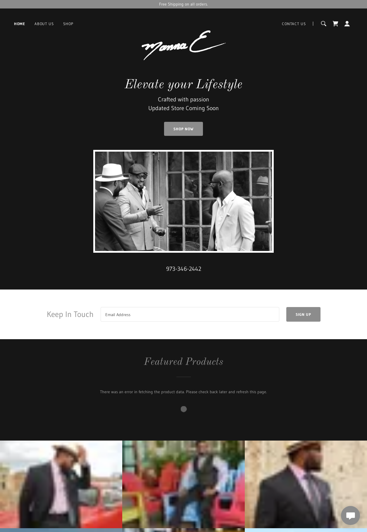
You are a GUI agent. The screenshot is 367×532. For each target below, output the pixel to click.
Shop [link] (68, 23)
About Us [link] (44, 23)
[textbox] (190, 314)
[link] (183, 24)
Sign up (303, 314)
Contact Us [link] (294, 23)
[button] (347, 24)
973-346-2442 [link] (183, 268)
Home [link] (19, 23)
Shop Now (183, 128)
